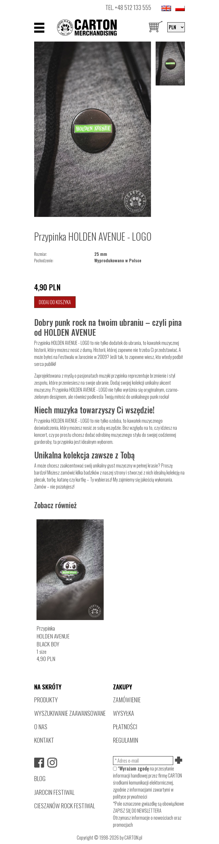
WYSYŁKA (123, 713)
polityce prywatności (130, 796)
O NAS (40, 726)
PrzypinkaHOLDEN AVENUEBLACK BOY (52, 636)
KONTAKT (44, 739)
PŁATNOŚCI (125, 726)
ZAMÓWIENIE (127, 699)
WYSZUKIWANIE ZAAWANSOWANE (70, 713)
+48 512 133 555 (133, 7)
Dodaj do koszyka (55, 302)
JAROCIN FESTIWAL (54, 792)
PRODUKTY (46, 699)
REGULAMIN (125, 739)
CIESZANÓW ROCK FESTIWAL (64, 805)
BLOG (40, 778)
